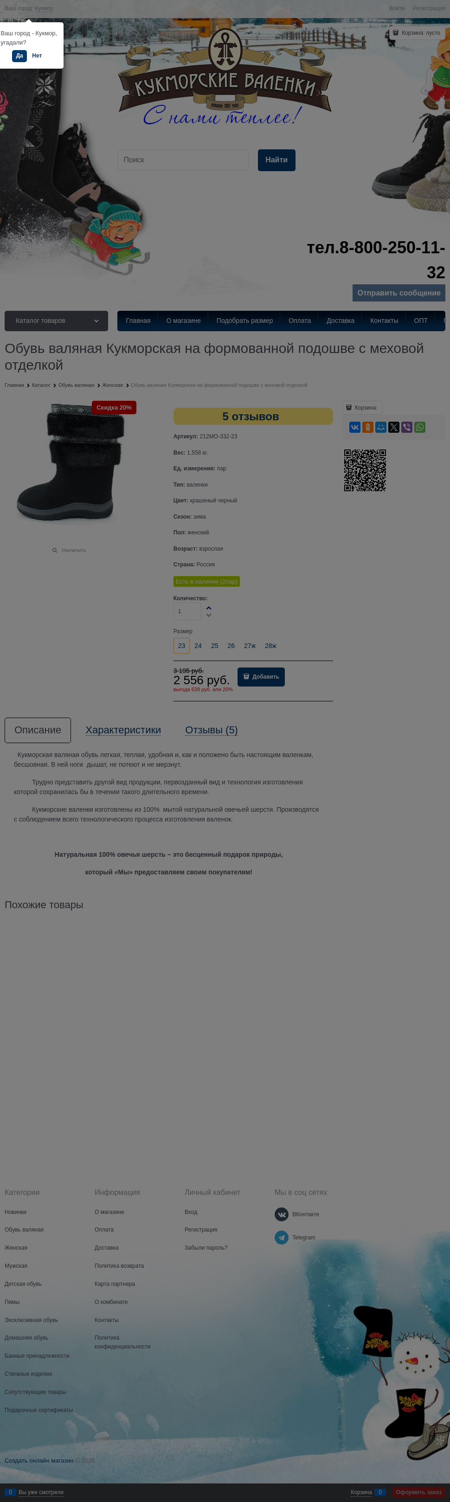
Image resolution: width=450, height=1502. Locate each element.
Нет (37, 55)
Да (19, 55)
